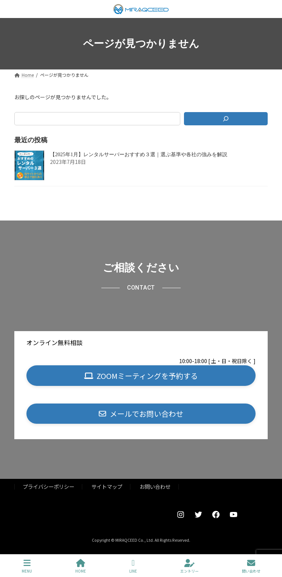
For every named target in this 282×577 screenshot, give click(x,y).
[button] (141, 375)
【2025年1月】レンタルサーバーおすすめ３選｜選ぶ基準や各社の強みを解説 (138, 154)
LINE (133, 566)
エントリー (189, 566)
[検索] (226, 118)
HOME (80, 566)
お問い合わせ (155, 486)
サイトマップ (106, 486)
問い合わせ (251, 566)
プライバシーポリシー (48, 486)
